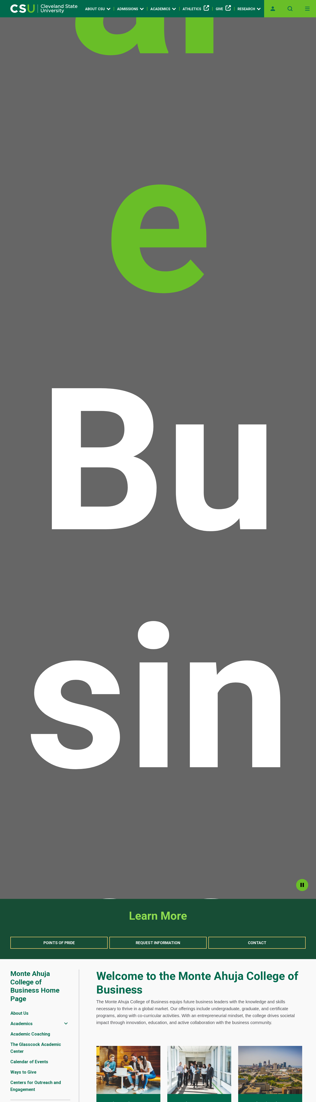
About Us (19, 1013)
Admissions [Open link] (130, 8)
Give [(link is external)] (223, 9)
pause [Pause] (302, 885)
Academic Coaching (30, 1034)
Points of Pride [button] (59, 942)
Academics (21, 1023)
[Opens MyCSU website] (272, 8)
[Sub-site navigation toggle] (66, 1023)
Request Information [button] (158, 942)
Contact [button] (257, 942)
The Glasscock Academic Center (35, 1048)
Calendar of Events (29, 1061)
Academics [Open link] (163, 8)
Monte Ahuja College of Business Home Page (34, 986)
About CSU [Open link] (97, 8)
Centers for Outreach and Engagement (35, 1086)
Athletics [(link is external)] (196, 9)
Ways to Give (23, 1072)
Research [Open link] (249, 8)
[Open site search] (290, 8)
